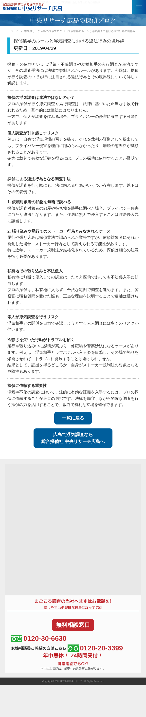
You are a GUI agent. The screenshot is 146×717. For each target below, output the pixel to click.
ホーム (15, 31)
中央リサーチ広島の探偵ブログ (43, 31)
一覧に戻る (73, 418)
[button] (139, 7)
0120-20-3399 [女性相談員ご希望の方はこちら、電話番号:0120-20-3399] (95, 648)
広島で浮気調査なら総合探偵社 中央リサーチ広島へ (73, 438)
